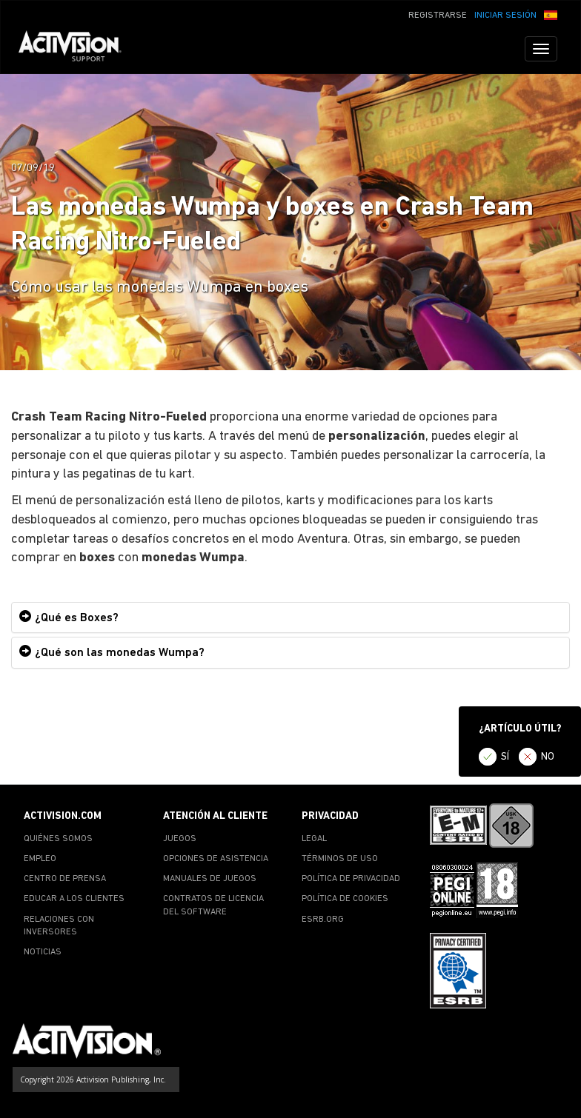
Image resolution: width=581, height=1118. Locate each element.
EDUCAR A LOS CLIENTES (74, 898)
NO (547, 757)
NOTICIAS (43, 952)
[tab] (290, 618)
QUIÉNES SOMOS (58, 838)
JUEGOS (179, 838)
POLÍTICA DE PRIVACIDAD (351, 878)
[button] (550, 14)
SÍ (505, 757)
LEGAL (314, 838)
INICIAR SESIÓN (505, 15)
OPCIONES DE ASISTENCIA (215, 858)
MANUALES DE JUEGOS (209, 878)
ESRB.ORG (323, 919)
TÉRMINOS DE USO (340, 858)
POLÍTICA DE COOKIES (345, 898)
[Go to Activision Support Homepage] (77, 48)
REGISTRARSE (437, 15)
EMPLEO (40, 858)
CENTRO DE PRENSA (65, 878)
